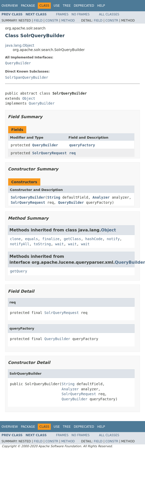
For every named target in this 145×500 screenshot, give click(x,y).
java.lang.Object (19, 45)
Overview (10, 5)
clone (15, 239)
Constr (51, 20)
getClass (72, 239)
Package (28, 5)
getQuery (18, 271)
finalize (50, 239)
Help (101, 5)
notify (113, 239)
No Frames (80, 14)
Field (38, 20)
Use (57, 5)
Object (28, 98)
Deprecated (84, 5)
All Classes (109, 14)
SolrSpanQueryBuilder (26, 77)
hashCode (93, 239)
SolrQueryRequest (49, 153)
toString (42, 244)
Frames (62, 14)
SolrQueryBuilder (28, 197)
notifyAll (19, 244)
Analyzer (101, 197)
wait (59, 244)
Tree (67, 5)
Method (68, 20)
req (72, 153)
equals (31, 239)
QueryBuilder (18, 63)
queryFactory (82, 145)
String (53, 197)
